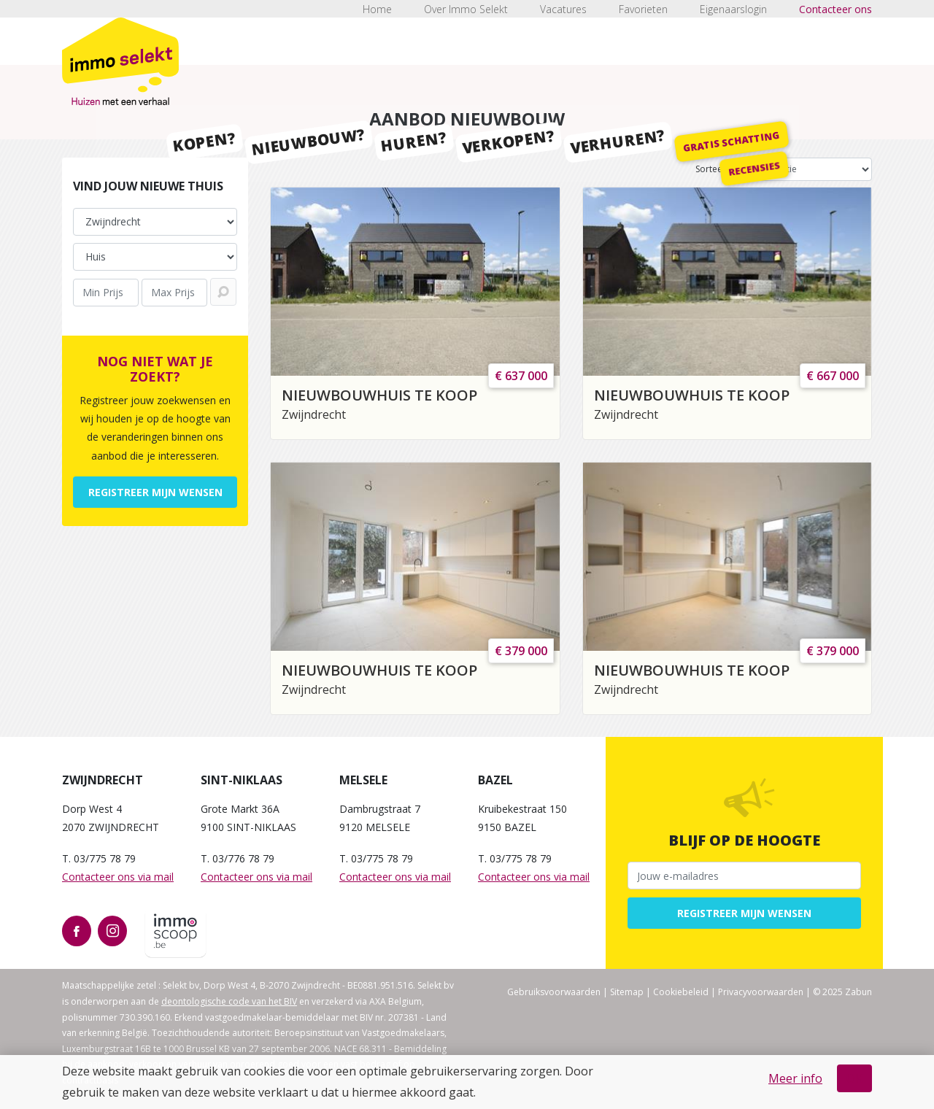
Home (377, 9)
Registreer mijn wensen (155, 492)
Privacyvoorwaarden (760, 992)
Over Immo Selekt (466, 9)
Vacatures (563, 9)
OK (854, 1078)
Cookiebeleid (681, 992)
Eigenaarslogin (733, 9)
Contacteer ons (835, 9)
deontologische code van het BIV (229, 1001)
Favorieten (643, 9)
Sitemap (627, 992)
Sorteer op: (718, 169)
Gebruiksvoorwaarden (554, 992)
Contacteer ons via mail (118, 877)
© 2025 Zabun (842, 992)
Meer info (795, 1078)
